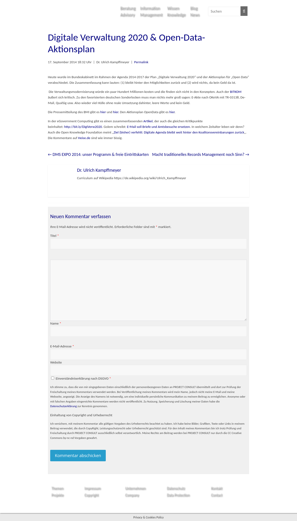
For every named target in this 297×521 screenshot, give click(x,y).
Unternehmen (135, 488)
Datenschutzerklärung (63, 406)
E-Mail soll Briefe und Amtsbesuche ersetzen (158, 127)
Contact (216, 495)
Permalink (141, 62)
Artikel (148, 121)
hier (103, 112)
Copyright (91, 495)
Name (55, 323)
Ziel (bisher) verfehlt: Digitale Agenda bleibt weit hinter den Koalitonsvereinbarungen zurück (179, 132)
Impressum (92, 488)
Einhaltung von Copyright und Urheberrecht (81, 415)
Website (56, 362)
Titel (54, 236)
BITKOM (235, 92)
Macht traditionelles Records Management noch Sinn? (200, 154)
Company (132, 495)
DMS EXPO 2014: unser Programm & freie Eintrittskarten (98, 154)
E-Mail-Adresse (62, 346)
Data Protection (178, 495)
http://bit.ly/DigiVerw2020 (83, 127)
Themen (57, 488)
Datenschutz (176, 488)
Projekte (57, 495)
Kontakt (216, 488)
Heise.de (84, 138)
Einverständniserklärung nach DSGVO (83, 378)
